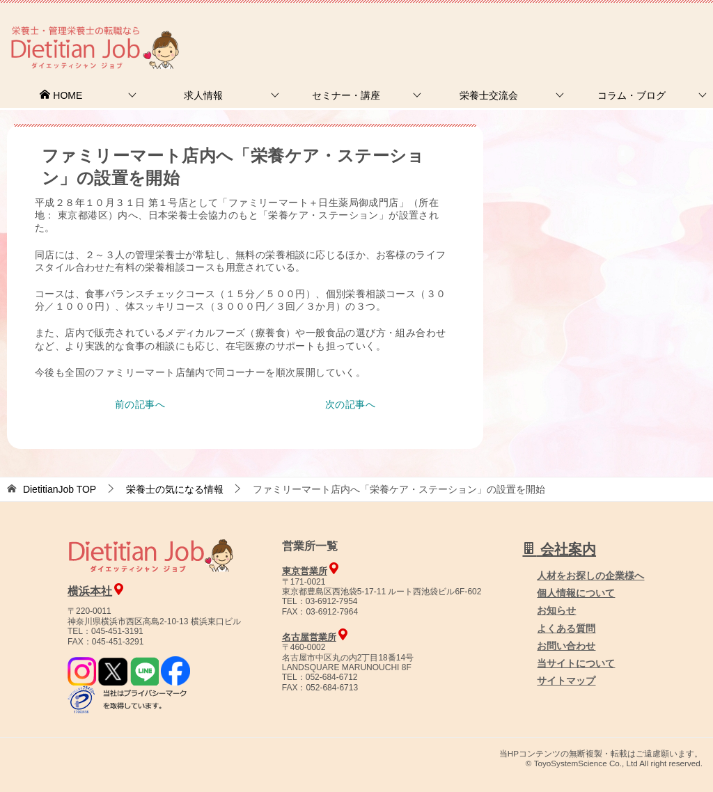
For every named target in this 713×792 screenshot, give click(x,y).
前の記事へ (140, 404)
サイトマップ (566, 680)
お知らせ (556, 610)
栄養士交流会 (489, 95)
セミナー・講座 (346, 95)
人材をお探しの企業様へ (619, 30)
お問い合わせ (566, 645)
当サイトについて (576, 663)
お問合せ (474, 31)
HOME (60, 95)
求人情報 (203, 95)
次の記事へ (350, 404)
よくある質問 (566, 628)
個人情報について (576, 593)
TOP (59, 489)
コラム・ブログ (631, 95)
